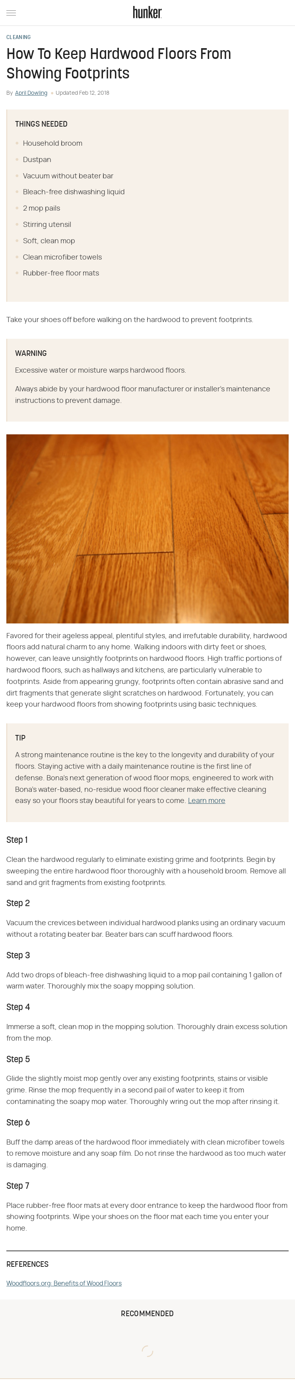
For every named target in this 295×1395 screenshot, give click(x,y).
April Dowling (31, 93)
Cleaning (18, 38)
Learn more (206, 801)
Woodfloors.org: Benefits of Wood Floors (64, 1283)
